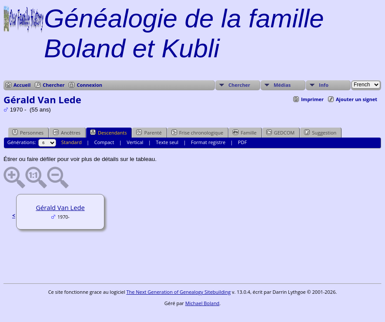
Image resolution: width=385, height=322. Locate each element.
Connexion (89, 85)
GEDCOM (280, 132)
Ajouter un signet (356, 99)
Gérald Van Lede (60, 207)
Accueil (21, 85)
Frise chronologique (197, 132)
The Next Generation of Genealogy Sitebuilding (178, 292)
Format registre (208, 142)
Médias (282, 85)
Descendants (108, 132)
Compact (104, 142)
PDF (242, 142)
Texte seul (167, 142)
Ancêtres (66, 132)
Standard (71, 142)
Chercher (53, 85)
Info (323, 85)
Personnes (28, 132)
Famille (244, 132)
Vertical (135, 142)
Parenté (148, 132)
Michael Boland (202, 303)
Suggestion (320, 132)
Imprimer (312, 99)
